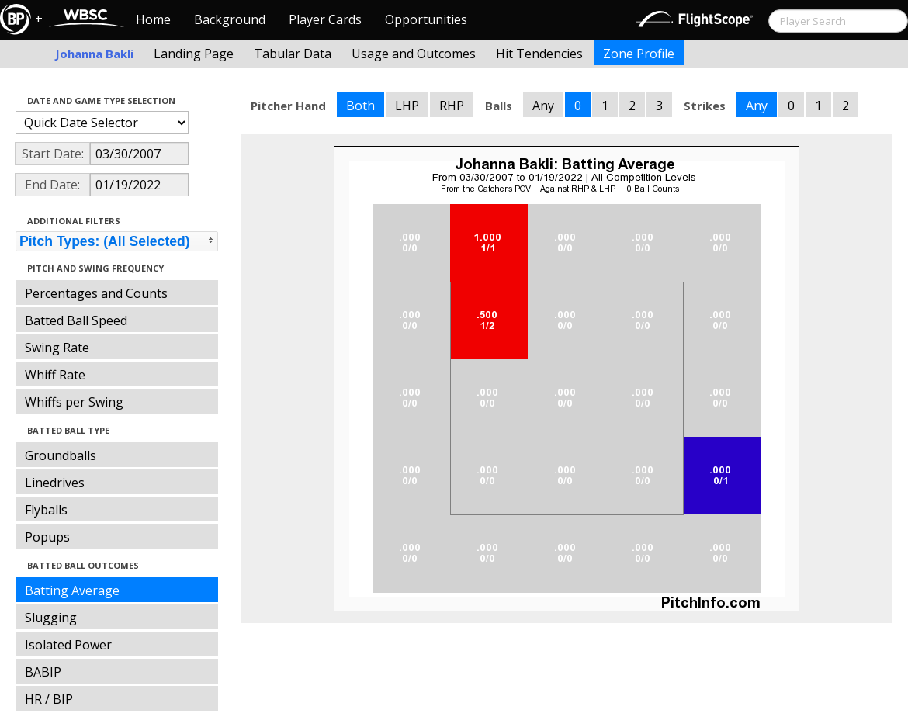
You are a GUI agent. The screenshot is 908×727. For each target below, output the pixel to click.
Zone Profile (638, 53)
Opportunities (426, 19)
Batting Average (72, 590)
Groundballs (60, 455)
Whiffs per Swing (74, 401)
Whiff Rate (55, 374)
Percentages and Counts (96, 293)
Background (229, 19)
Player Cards (325, 19)
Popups (47, 536)
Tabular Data (292, 53)
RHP (451, 105)
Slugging (51, 617)
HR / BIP (49, 699)
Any (543, 105)
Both (360, 105)
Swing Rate (57, 347)
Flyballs (46, 509)
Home (153, 19)
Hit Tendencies (539, 53)
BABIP (43, 671)
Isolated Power (68, 644)
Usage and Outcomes (414, 53)
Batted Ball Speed (76, 320)
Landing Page (194, 53)
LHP (407, 105)
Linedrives (55, 482)
